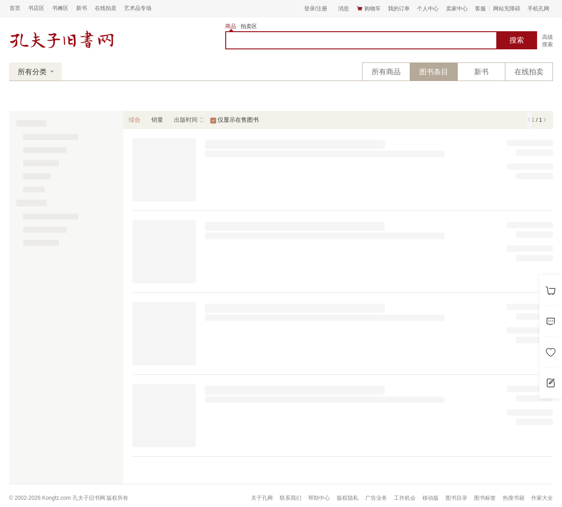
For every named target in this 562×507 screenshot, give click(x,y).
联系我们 (290, 498)
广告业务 (376, 498)
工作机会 (405, 498)
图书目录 (456, 498)
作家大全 (542, 498)
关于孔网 (262, 498)
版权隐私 (348, 498)
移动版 (430, 498)
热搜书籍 (513, 498)
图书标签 (485, 498)
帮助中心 (319, 498)
